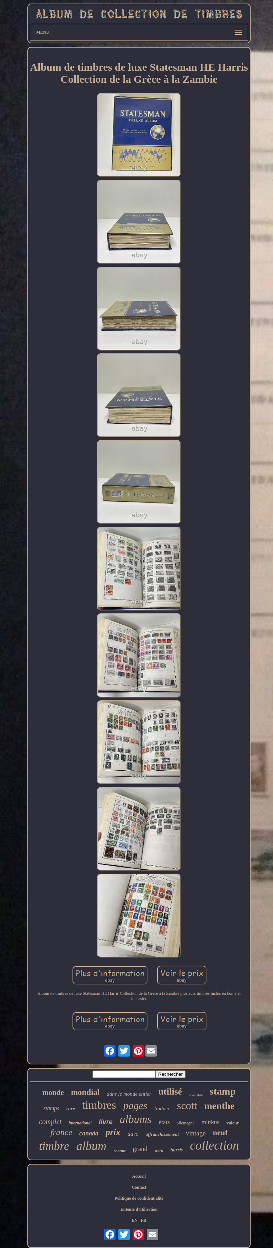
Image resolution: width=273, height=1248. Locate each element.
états (164, 1122)
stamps (51, 1108)
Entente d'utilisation (139, 1209)
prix (113, 1132)
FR (143, 1220)
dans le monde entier (129, 1094)
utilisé (170, 1091)
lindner (162, 1108)
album (91, 1145)
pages (135, 1105)
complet (50, 1121)
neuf (220, 1132)
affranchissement (162, 1134)
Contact (139, 1187)
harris (176, 1149)
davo (133, 1134)
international (80, 1123)
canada (88, 1133)
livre (106, 1121)
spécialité (196, 1095)
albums (136, 1119)
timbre (54, 1146)
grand (140, 1148)
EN (135, 1220)
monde (53, 1092)
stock (159, 1151)
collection (214, 1145)
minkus (210, 1122)
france (61, 1132)
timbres (99, 1104)
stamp (223, 1091)
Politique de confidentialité (138, 1198)
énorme (120, 1151)
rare (70, 1108)
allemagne (185, 1123)
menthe (219, 1106)
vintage (196, 1133)
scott (187, 1105)
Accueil (139, 1176)
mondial (85, 1092)
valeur (232, 1122)
